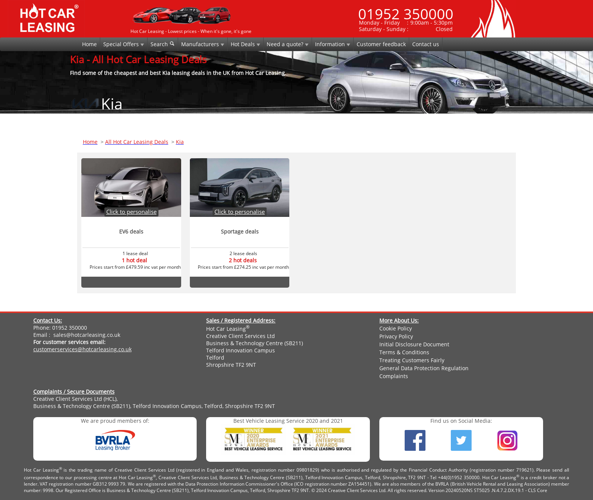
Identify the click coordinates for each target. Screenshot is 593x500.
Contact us (425, 44)
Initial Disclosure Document (414, 344)
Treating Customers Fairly (411, 360)
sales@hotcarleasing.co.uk (86, 334)
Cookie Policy (395, 328)
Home (89, 44)
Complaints (393, 376)
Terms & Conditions (404, 352)
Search (163, 44)
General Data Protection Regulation (424, 368)
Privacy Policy (396, 336)
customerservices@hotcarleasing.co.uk (82, 349)
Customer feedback (381, 44)
